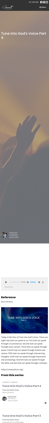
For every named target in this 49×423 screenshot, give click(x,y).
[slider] (14, 282)
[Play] (6, 282)
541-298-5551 (34, 2)
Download (9, 287)
